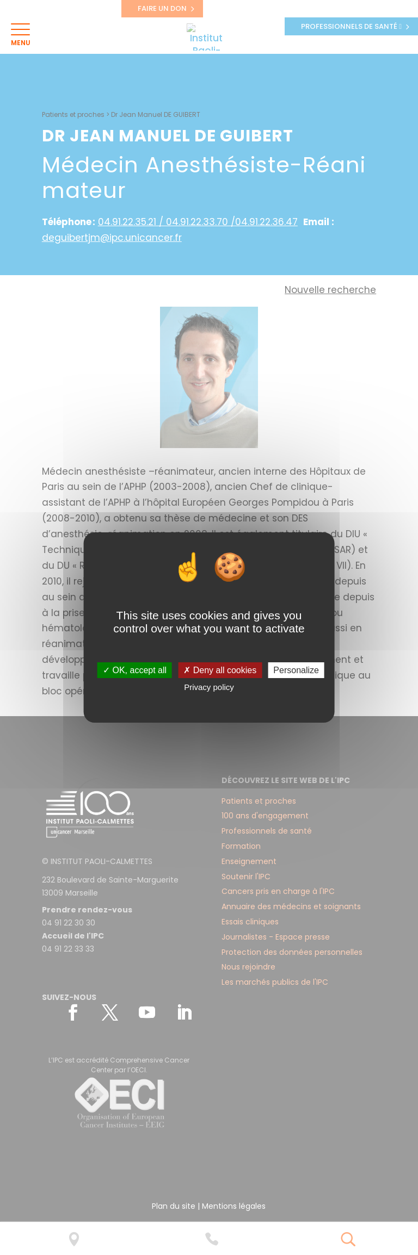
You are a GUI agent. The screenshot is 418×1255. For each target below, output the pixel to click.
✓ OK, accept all (135, 670)
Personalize (296, 670)
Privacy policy (209, 687)
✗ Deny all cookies (219, 670)
